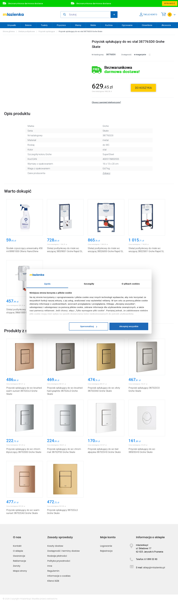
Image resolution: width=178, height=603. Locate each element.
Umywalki (11, 25)
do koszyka (143, 87)
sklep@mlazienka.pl (154, 567)
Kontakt (17, 546)
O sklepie (18, 550)
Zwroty (16, 565)
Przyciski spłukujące (47, 31)
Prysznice (61, 25)
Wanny (78, 25)
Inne (49, 565)
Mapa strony (20, 570)
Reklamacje (19, 560)
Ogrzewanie (127, 25)
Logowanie (106, 546)
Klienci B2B (53, 580)
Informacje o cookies (59, 575)
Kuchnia (109, 25)
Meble (93, 25)
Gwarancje (19, 555)
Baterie (28, 25)
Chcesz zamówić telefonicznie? (106, 102)
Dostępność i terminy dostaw (63, 550)
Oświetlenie (147, 25)
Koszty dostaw (55, 546)
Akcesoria (166, 25)
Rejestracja (106, 550)
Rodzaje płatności (57, 555)
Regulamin (53, 570)
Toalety (44, 25)
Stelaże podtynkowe (26, 31)
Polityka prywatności (58, 560)
